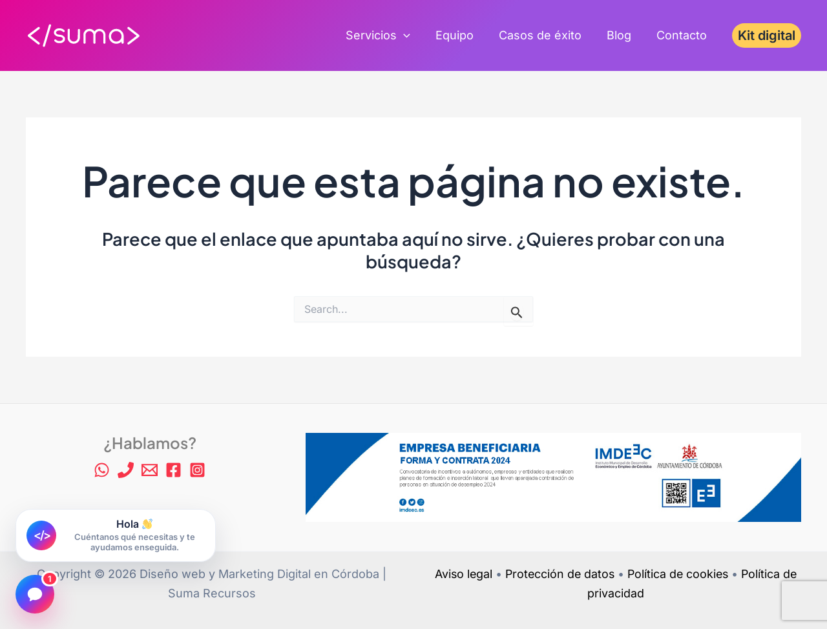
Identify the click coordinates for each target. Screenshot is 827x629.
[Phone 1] (126, 470)
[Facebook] (173, 470)
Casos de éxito (544, 35)
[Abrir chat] (35, 594)
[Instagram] (197, 470)
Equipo (461, 35)
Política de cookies (679, 574)
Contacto (682, 35)
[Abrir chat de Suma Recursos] (116, 536)
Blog (621, 35)
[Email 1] (149, 470)
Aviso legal (460, 574)
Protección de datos (558, 574)
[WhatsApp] (102, 470)
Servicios (386, 35)
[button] (766, 35)
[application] (412, 35)
